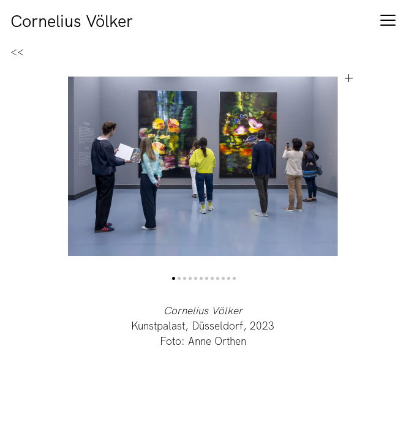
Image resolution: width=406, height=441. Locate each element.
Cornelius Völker (71, 22)
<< (17, 52)
